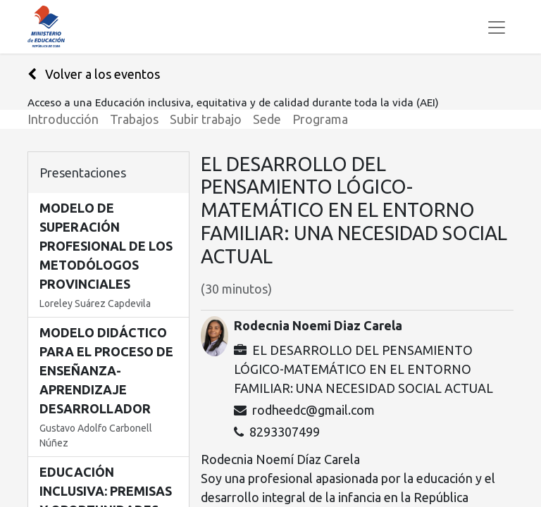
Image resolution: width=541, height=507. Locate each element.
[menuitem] (68, 119)
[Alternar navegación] (497, 26)
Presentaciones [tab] (82, 172)
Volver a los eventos (93, 74)
